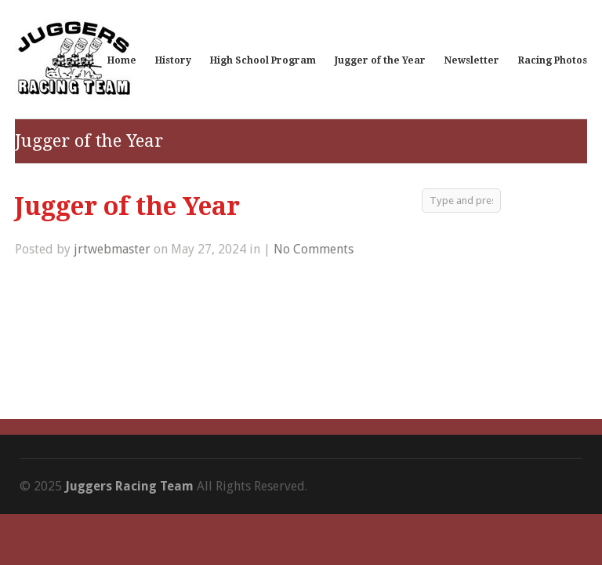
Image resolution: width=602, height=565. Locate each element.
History (173, 60)
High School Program (263, 60)
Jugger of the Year (380, 60)
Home (121, 60)
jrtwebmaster (112, 249)
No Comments (314, 249)
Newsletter (471, 60)
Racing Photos (552, 60)
